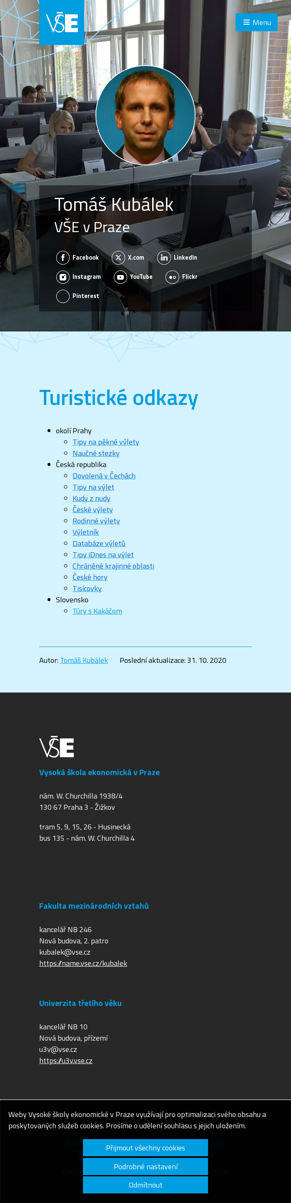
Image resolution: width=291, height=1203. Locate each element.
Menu (262, 22)
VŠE (61, 22)
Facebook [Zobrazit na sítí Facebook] (78, 257)
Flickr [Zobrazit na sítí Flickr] (181, 277)
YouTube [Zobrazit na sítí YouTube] (133, 277)
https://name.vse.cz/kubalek (83, 963)
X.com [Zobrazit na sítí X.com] (128, 257)
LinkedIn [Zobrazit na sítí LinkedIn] (177, 257)
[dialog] (145, 1151)
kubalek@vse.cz (64, 952)
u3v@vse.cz (58, 1049)
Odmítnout (146, 1184)
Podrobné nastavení (146, 1166)
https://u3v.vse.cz (66, 1060)
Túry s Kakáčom (97, 611)
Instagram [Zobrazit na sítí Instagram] (79, 277)
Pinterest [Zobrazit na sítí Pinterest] (78, 296)
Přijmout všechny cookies (145, 1147)
